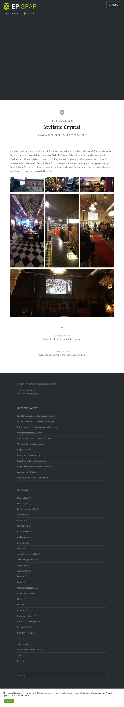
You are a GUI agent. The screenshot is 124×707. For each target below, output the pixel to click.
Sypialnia (21, 661)
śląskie (69, 121)
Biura (19, 582)
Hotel (19, 599)
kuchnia (20, 604)
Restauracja (22, 627)
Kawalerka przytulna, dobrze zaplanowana (36, 416)
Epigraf (55, 135)
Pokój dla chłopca (25, 616)
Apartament (22, 571)
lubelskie (21, 520)
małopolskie (22, 526)
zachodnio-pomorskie (27, 559)
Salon (19, 638)
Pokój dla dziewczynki (27, 621)
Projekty (21, 565)
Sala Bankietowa (24, 633)
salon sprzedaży (24, 644)
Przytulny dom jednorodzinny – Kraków (35, 466)
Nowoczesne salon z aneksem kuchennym (36, 421)
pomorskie (22, 543)
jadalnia (20, 576)
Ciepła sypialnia (24, 449)
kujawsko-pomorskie (26, 509)
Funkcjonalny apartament (28, 455)
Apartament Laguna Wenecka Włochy (34, 438)
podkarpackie (23, 537)
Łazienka (21, 610)
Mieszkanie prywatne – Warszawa (32, 477)
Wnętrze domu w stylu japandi (31, 444)
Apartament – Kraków (27, 472)
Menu (115, 5)
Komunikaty (57, 121)
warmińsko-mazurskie (27, 554)
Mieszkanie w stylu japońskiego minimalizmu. (37, 427)
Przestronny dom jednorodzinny (31, 461)
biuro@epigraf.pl (31, 393)
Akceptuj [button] (9, 701)
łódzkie (20, 514)
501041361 (32, 390)
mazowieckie (23, 531)
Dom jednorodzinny (26, 588)
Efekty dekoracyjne (26, 593)
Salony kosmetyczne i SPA (29, 649)
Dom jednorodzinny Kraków (29, 432)
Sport (19, 655)
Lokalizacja (22, 503)
